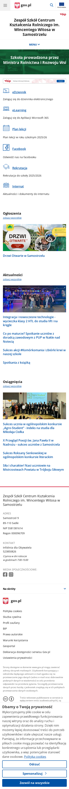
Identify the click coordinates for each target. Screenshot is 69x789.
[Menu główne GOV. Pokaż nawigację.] (5, 5)
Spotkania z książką (16, 362)
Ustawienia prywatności (17, 657)
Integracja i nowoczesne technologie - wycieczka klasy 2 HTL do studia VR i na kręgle (30, 321)
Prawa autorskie (13, 634)
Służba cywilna (12, 617)
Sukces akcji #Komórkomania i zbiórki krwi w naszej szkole (34, 352)
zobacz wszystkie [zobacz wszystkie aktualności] (12, 279)
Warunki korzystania (15, 640)
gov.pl (12, 601)
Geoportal (9, 646)
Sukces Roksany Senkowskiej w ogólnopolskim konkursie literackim (28, 455)
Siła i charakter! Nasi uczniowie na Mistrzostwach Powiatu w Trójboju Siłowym (33, 467)
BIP (5, 628)
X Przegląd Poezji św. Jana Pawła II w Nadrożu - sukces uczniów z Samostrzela (31, 442)
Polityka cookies (12, 611)
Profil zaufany (11, 623)
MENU (34, 44)
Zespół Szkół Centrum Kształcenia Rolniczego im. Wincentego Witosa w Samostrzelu (35, 27)
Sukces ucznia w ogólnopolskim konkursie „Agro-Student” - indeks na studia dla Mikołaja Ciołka (32, 428)
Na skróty (9, 589)
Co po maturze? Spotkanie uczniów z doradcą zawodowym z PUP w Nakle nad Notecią (31, 337)
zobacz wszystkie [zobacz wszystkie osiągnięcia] (12, 386)
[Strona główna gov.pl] (23, 6)
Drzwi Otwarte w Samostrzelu (24, 256)
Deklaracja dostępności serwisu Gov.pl (26, 652)
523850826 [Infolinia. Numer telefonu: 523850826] (9, 551)
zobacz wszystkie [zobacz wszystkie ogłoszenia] (12, 217)
